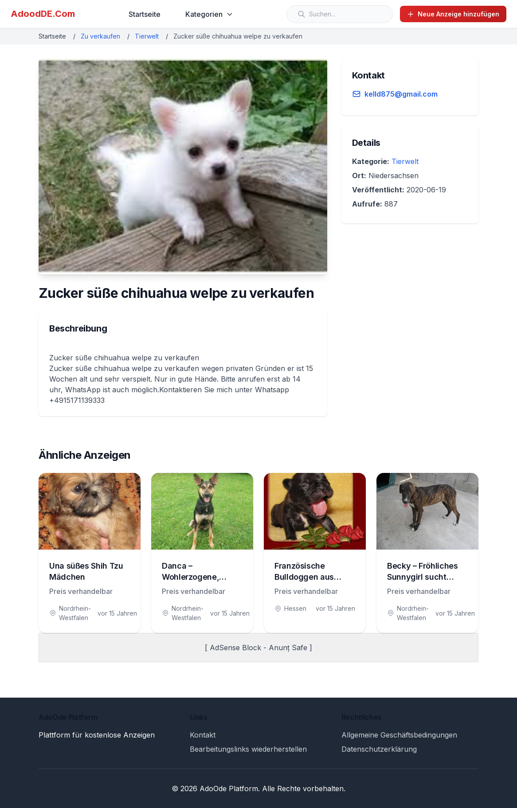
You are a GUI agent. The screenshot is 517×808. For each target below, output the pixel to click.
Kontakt (202, 734)
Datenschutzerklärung (379, 749)
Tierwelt (147, 36)
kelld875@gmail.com (401, 94)
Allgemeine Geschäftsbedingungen (399, 734)
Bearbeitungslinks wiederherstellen (248, 749)
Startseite (145, 14)
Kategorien (209, 14)
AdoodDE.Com (43, 13)
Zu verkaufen (100, 36)
